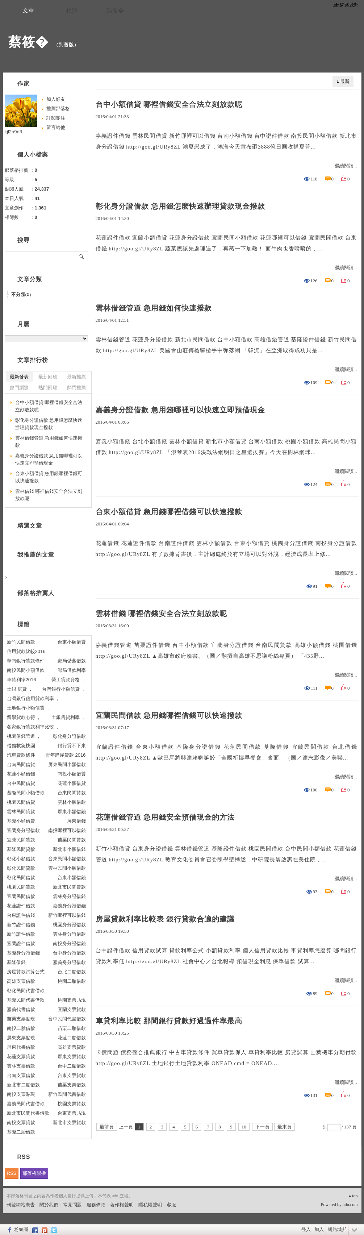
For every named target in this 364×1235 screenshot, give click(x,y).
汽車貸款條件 (21, 755)
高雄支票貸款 (72, 1047)
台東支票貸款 (72, 1075)
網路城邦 (337, 1229)
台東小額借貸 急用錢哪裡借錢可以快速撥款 (169, 512)
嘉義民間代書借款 (26, 1103)
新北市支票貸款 (69, 1122)
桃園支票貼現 (72, 1000)
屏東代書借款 (21, 1047)
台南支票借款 (21, 1075)
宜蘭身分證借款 (23, 830)
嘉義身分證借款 (69, 962)
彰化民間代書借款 (26, 990)
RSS (12, 1173)
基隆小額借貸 (21, 821)
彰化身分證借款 (69, 736)
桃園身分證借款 (69, 924)
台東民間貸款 (72, 792)
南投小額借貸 (72, 774)
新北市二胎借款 (23, 1085)
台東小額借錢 (72, 877)
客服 (171, 1204)
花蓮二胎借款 (72, 1037)
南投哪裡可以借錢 (67, 830)
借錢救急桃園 (21, 745)
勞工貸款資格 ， (68, 679)
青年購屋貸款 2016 (66, 755)
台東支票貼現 (72, 1113)
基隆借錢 (16, 962)
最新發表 (19, 376)
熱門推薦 (76, 387)
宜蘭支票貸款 (72, 1009)
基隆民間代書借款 (26, 1000)
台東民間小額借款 (67, 858)
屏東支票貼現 (21, 1037)
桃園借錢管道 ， (24, 736)
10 (244, 1127)
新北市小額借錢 (69, 849)
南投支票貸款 (21, 1122)
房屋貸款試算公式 (26, 971)
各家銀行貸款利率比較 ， (33, 726)
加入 (319, 1229)
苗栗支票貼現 (21, 1019)
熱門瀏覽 (19, 387)
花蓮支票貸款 (21, 1056)
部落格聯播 (34, 1173)
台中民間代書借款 (67, 1019)
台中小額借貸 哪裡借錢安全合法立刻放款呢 (169, 104)
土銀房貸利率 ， (68, 717)
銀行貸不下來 (72, 745)
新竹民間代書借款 (67, 1094)
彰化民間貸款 (21, 868)
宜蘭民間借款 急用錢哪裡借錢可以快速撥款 (169, 715)
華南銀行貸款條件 (26, 661)
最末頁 (284, 1127)
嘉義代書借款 (21, 1009)
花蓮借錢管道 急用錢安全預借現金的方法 (165, 817)
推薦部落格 (58, 108)
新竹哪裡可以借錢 (67, 915)
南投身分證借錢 (69, 943)
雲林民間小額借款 (67, 868)
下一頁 (262, 1127)
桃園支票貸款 (72, 1103)
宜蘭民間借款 (21, 896)
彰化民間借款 (21, 877)
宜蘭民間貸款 (21, 840)
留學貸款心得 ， (24, 717)
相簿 (72, 10)
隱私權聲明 (150, 1204)
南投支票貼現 (21, 1094)
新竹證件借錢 (21, 924)
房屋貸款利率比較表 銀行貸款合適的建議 (165, 919)
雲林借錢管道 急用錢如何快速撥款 (154, 308)
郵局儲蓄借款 (72, 661)
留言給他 (55, 127)
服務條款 (96, 1204)
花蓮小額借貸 (72, 783)
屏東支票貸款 (72, 1056)
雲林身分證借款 (69, 934)
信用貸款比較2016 (26, 651)
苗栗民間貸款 (72, 840)
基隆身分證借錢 (23, 953)
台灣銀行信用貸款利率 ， (33, 698)
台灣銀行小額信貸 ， (64, 689)
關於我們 (48, 1204)
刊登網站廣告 (21, 1204)
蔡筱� (28, 41)
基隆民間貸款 (21, 849)
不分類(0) (21, 294)
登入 (306, 1229)
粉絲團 (21, 1229)
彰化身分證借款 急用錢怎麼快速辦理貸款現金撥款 (180, 206)
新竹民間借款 (21, 642)
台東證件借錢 (21, 915)
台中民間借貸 (21, 783)
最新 (345, 81)
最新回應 (47, 376)
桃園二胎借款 (72, 981)
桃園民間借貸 (21, 802)
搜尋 (81, 256)
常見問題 (72, 1204)
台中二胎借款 (72, 1066)
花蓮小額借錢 (21, 774)
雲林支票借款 (21, 1066)
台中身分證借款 (69, 953)
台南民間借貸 (21, 764)
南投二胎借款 (21, 1028)
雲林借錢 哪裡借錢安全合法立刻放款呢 (161, 614)
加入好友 (55, 99)
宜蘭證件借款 (21, 943)
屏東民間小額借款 (67, 764)
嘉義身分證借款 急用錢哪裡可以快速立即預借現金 (180, 410)
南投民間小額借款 (26, 670)
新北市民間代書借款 (28, 1113)
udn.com (350, 1204)
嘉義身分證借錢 (69, 905)
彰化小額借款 (21, 858)
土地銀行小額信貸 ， (29, 708)
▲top (352, 1195)
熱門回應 (47, 387)
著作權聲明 (122, 1204)
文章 (28, 10)
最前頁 (107, 1127)
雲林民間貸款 (21, 811)
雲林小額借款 (72, 802)
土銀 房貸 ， (20, 689)
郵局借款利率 (72, 670)
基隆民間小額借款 (26, 792)
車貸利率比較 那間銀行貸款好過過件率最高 (169, 1021)
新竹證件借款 (21, 934)
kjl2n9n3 (13, 131)
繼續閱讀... (346, 166)
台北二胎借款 (72, 971)
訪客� (115, 10)
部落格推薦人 (35, 593)
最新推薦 (76, 376)
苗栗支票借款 (72, 1085)
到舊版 (66, 44)
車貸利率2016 (21, 679)
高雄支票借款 (21, 981)
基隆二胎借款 (21, 1132)
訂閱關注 (55, 118)
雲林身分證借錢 (69, 896)
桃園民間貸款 (21, 887)
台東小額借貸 (72, 642)
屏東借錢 (76, 821)
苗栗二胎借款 (72, 1028)
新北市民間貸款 (69, 887)
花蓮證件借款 (21, 905)
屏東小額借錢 (72, 811)
